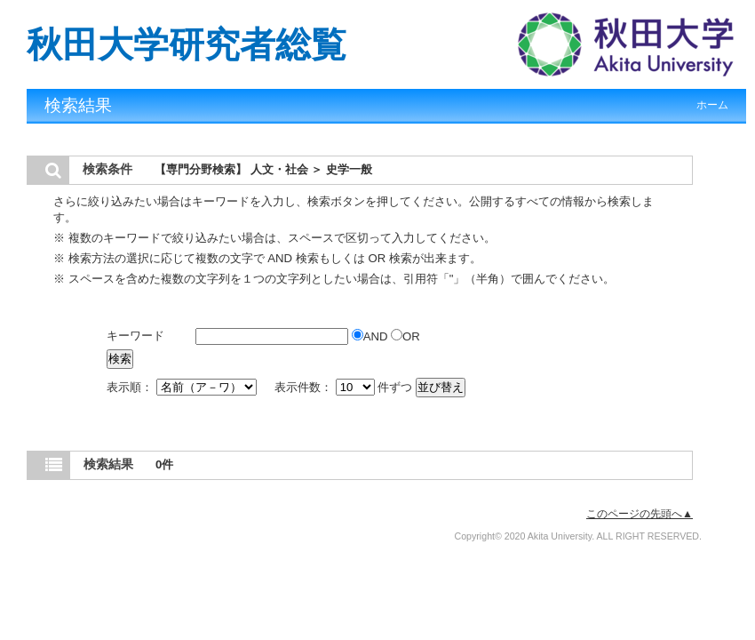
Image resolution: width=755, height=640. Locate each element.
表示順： (183, 387)
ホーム (712, 105)
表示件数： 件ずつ (345, 387)
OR (405, 336)
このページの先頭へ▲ (639, 514)
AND (371, 336)
